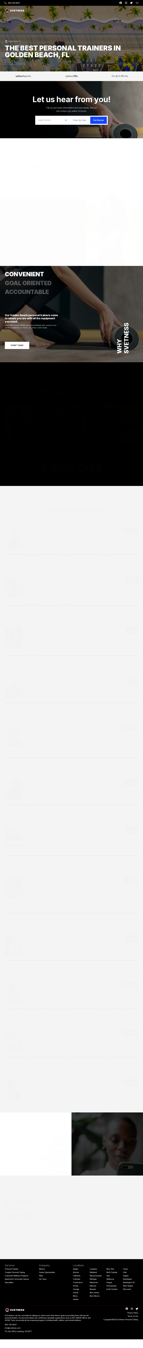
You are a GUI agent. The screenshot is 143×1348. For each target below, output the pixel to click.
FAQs (41, 1276)
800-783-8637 (14, 3)
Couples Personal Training (15, 1272)
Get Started (98, 120)
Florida (75, 1286)
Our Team (43, 1279)
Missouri (93, 1286)
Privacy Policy (132, 1313)
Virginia (125, 1276)
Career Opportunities (47, 1272)
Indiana (75, 1299)
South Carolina (111, 1289)
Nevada (93, 1289)
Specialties (9, 1282)
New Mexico (95, 1296)
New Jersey (94, 1292)
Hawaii (75, 1292)
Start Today (17, 345)
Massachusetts (96, 1276)
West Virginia (128, 1286)
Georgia (76, 1289)
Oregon (109, 1282)
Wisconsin (127, 1289)
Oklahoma (110, 1279)
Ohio (108, 1276)
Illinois (75, 1296)
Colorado (76, 1279)
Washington (127, 1279)
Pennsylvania (111, 1286)
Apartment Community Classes (17, 1279)
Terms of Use (132, 1316)
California (76, 1276)
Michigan (93, 1279)
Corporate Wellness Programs (16, 1276)
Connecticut (78, 1282)
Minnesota (94, 1282)
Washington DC (129, 1282)
